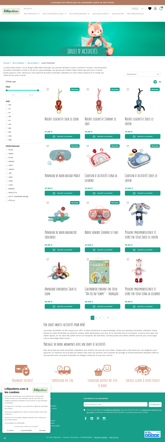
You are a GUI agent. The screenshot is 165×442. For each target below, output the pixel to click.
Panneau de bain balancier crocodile (61, 235)
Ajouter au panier (62, 136)
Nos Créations (18, 63)
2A (9, 109)
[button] (5, 438)
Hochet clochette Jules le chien (139, 121)
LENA (10, 181)
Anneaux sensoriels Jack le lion (61, 291)
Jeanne (11, 169)
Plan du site (113, 437)
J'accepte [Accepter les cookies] (42, 430)
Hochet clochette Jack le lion (62, 119)
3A (9, 112)
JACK (10, 165)
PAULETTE (12, 192)
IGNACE (11, 161)
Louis (10, 185)
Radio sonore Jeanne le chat (101, 232)
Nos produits (33, 63)
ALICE (10, 150)
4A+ (9, 124)
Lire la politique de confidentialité (15, 423)
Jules (10, 177)
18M (9, 140)
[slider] (7, 90)
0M (9, 105)
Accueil (6, 63)
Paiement (51, 421)
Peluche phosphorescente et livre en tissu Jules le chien (141, 235)
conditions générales (112, 410)
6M (9, 128)
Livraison (51, 423)
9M (9, 132)
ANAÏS (10, 154)
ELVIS (10, 157)
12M (9, 136)
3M (9, 116)
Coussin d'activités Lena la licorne (101, 178)
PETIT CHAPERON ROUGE (18, 196)
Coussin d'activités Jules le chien (141, 178)
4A (9, 120)
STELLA (11, 200)
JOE (10, 173)
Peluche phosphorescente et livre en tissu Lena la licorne (142, 291)
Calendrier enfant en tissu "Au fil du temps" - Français (101, 291)
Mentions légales (100, 437)
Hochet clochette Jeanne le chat (100, 121)
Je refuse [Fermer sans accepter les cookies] (10, 430)
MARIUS (11, 189)
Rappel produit (53, 426)
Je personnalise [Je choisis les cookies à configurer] (26, 430)
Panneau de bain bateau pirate (62, 175)
